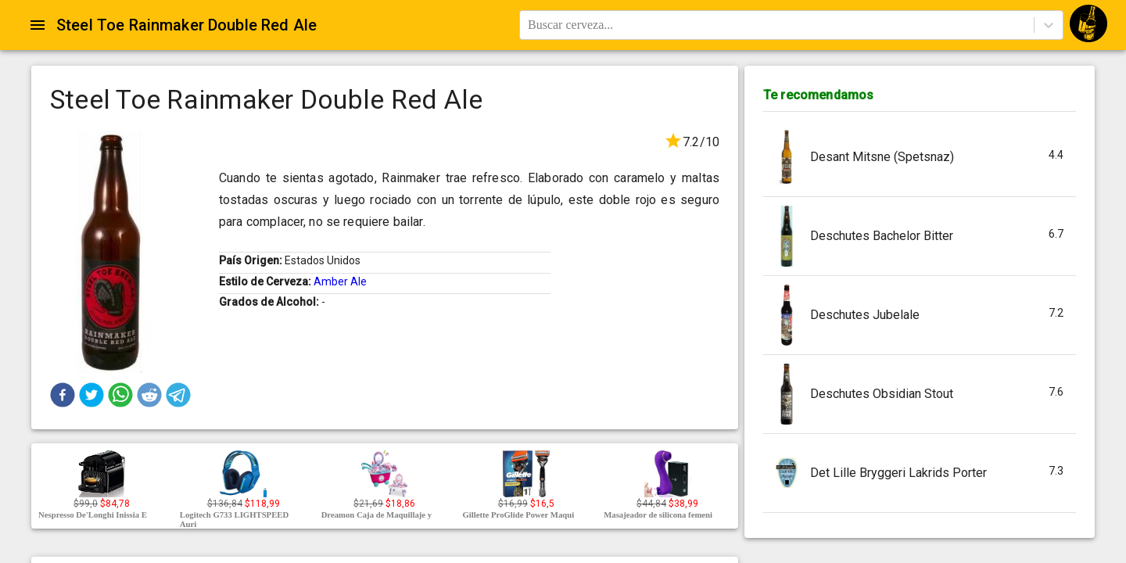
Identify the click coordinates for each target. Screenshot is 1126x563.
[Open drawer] (37, 25)
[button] (62, 394)
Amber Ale (340, 281)
